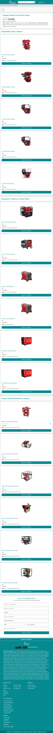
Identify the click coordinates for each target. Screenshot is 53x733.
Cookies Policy (31, 685)
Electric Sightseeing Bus (28, 677)
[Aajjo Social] (29, 647)
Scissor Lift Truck (33, 655)
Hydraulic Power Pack (42, 661)
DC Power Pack (23, 661)
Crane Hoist (12, 665)
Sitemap (5, 686)
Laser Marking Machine (19, 651)
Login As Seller (7, 712)
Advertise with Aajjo (8, 702)
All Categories (17, 688)
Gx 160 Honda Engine (8, 151)
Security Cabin (6, 656)
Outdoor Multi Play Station (37, 651)
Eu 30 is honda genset (8, 318)
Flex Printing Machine (17, 662)
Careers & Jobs (17, 686)
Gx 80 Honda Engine (8, 183)
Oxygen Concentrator (19, 679)
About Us (5, 685)
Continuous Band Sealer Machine (10, 671)
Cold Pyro (35, 679)
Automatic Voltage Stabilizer (33, 664)
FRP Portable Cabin (15, 658)
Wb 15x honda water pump (10, 518)
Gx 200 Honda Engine (8, 119)
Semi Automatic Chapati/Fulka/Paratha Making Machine (32, 674)
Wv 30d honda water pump (10, 582)
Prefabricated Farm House (24, 656)
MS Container (23, 658)
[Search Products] (18, 2)
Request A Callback (26, 639)
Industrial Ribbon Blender (33, 652)
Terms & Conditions (32, 686)
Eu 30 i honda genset (8, 286)
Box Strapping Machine (19, 654)
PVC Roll (14, 668)
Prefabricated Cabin (31, 658)
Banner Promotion (8, 706)
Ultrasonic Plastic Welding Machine (26, 670)
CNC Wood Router (7, 662)
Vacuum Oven (10, 661)
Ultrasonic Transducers (40, 670)
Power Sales (8, 5)
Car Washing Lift (43, 673)
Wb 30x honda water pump (10, 550)
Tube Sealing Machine (22, 652)
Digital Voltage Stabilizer (21, 664)
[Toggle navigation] (51, 10)
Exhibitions (5, 693)
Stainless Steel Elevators (42, 655)
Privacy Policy (31, 688)
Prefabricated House (30, 659)
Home (2, 5)
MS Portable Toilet (34, 656)
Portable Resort (42, 656)
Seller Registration (8, 701)
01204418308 (7, 717)
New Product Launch (8, 709)
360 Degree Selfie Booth (44, 679)
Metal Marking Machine (44, 667)
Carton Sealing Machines (30, 654)
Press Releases (17, 685)
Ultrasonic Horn (6, 670)
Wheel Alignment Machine (13, 674)
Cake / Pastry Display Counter (22, 667)
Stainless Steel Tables (8, 654)
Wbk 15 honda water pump (10, 421)
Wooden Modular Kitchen (18, 673)
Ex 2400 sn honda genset (9, 383)
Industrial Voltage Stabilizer (9, 664)
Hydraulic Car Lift (24, 655)
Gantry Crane (6, 665)
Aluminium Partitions (44, 652)
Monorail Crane (19, 665)
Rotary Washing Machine (41, 662)
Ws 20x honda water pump (10, 454)
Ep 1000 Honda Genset (9, 222)
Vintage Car (42, 677)
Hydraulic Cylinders (32, 661)
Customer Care (6, 688)
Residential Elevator (15, 655)
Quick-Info (5, 691)
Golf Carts (36, 677)
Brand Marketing (7, 707)
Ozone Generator (29, 679)
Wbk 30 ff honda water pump (10, 486)
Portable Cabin (28, 651)
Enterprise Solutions (8, 711)
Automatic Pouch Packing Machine (26, 671)
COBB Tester (26, 665)
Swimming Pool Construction (27, 676)
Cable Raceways (14, 670)
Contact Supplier (26, 63)
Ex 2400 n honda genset (9, 351)
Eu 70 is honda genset (8, 254)
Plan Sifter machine (42, 668)
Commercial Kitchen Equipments (30, 668)
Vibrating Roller (13, 652)
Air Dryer (10, 673)
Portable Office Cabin (41, 658)
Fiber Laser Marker (33, 667)
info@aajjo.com (7, 722)
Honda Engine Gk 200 (8, 87)
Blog (4, 690)
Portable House (14, 656)
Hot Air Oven (17, 661)
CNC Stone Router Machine (29, 662)
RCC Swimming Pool (38, 676)
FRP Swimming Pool (15, 676)
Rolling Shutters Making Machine (31, 673)
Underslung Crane (45, 664)
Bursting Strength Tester (35, 665)
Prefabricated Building (8, 659)
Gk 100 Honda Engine (8, 54)
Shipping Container (40, 659)
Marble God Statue (7, 668)
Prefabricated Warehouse (19, 659)
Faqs (4, 695)
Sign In (41, 2)
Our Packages (7, 704)
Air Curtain (19, 668)
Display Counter (40, 654)
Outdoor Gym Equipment (16, 677)
